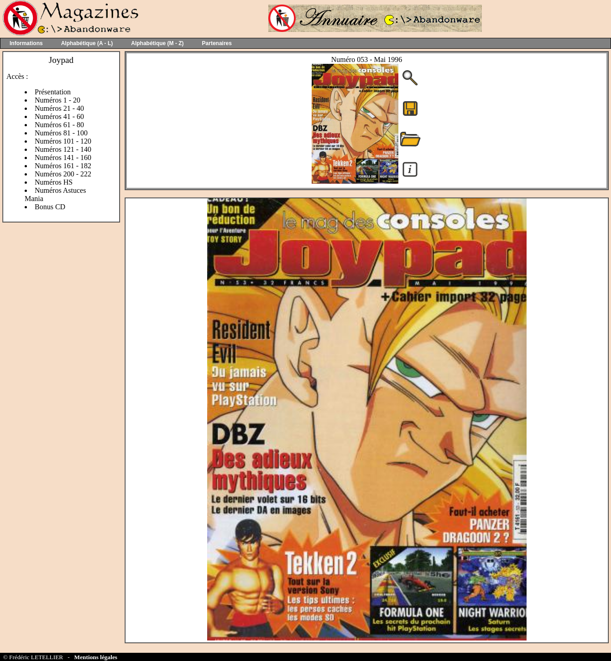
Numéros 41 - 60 (59, 116)
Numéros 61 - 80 (59, 125)
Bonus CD (50, 207)
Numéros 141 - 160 (63, 157)
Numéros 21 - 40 (59, 108)
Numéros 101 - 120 (63, 141)
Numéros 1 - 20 (57, 100)
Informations (26, 43)
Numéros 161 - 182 (63, 166)
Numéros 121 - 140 (63, 149)
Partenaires (217, 43)
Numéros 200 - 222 (63, 174)
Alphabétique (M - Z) (157, 43)
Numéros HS (54, 182)
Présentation (53, 92)
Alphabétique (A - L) (87, 43)
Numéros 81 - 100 (61, 133)
